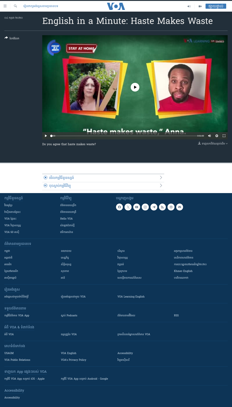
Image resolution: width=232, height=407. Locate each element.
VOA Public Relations (17, 360)
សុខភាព (65, 271)
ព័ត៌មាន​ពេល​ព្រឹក (68, 205)
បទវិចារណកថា (181, 278)
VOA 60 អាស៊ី (11, 232)
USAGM (9, 353)
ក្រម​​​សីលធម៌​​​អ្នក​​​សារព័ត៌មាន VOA (133, 334)
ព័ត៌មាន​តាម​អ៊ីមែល (126, 316)
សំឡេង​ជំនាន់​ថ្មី (67, 226)
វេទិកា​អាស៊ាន (66, 232)
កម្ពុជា (7, 251)
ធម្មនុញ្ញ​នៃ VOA (69, 334)
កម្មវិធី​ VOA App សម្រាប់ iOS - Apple (24, 379)
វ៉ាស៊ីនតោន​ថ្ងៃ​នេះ (12, 212)
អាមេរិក (8, 264)
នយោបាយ (66, 251)
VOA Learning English (131, 297)
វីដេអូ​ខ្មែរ (8, 205)
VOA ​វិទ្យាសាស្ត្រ (12, 226)
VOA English (68, 353)
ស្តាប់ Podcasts (69, 316)
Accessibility (125, 353)
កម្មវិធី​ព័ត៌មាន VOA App (16, 316)
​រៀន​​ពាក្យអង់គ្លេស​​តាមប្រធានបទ (40, 6)
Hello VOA (66, 219)
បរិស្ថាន (121, 251)
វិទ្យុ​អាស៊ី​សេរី (123, 360)
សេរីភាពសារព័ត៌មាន (183, 258)
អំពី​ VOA (9, 334)
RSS (176, 316)
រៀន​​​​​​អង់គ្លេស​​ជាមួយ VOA (73, 297)
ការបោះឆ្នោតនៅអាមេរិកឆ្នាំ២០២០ (190, 264)
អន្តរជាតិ (8, 258)
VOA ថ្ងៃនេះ (10, 219)
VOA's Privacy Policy (73, 360)
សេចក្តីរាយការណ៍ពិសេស (129, 278)
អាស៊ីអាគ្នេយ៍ (10, 278)
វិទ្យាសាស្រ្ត (122, 258)
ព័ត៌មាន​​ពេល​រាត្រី (68, 212)
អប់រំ (63, 278)
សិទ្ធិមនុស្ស (66, 264)
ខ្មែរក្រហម (122, 271)
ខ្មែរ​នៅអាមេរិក (11, 271)
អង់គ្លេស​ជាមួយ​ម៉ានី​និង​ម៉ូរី (16, 297)
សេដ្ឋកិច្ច (65, 258)
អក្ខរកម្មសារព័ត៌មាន (183, 251)
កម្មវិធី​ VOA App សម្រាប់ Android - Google (84, 379)
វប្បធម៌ (120, 264)
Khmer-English (183, 271)
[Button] (12, 39)
